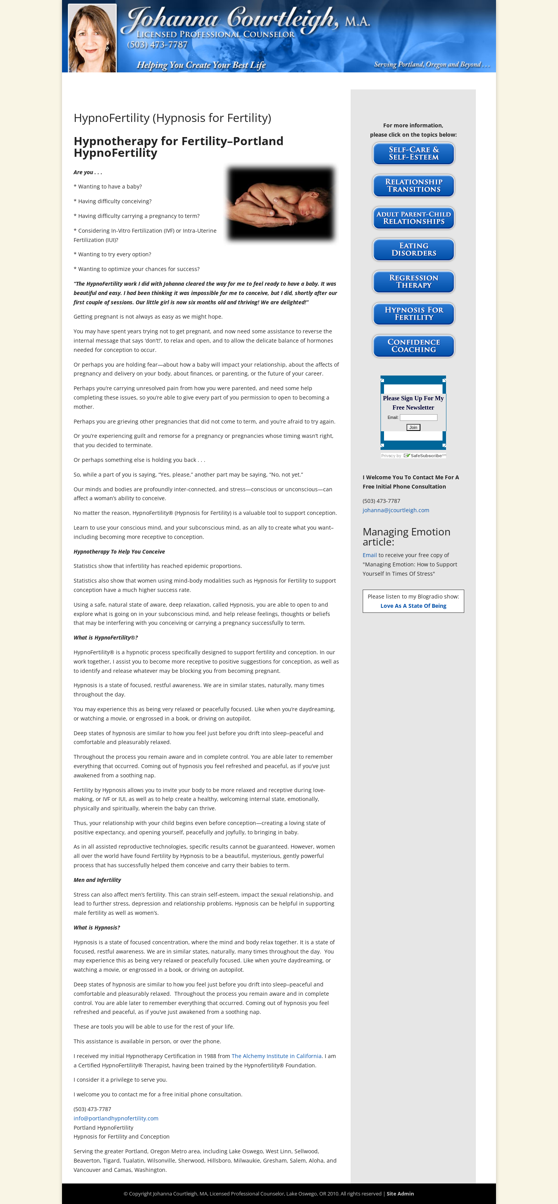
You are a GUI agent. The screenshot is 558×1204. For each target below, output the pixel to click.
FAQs (249, 81)
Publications (284, 81)
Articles (165, 81)
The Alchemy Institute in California (277, 1056)
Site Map (417, 81)
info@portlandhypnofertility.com (116, 1118)
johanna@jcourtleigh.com (396, 510)
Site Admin (400, 1193)
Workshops (378, 81)
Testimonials (333, 81)
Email (370, 555)
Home (136, 81)
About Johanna (209, 81)
